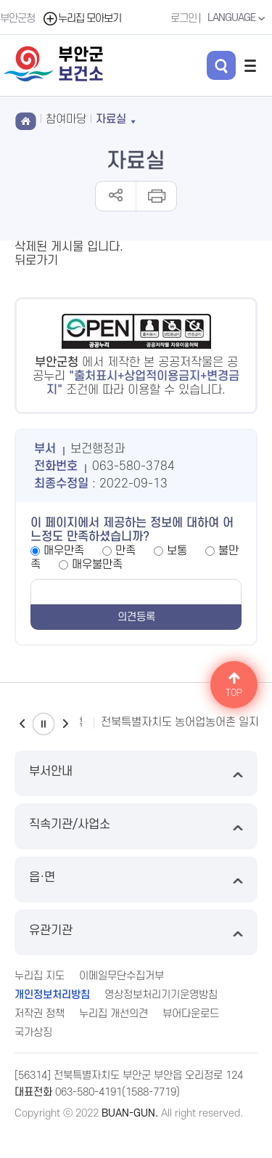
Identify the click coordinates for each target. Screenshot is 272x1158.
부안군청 (17, 18)
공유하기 (116, 196)
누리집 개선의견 (113, 1014)
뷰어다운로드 (190, 1014)
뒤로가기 (36, 260)
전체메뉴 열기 (250, 65)
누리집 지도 (40, 976)
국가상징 (33, 1033)
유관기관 (136, 932)
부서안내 (136, 773)
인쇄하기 (156, 196)
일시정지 (43, 724)
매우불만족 (97, 564)
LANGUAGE (237, 18)
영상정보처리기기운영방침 (161, 995)
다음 (65, 724)
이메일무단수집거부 (121, 976)
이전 (22, 724)
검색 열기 (221, 65)
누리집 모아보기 (81, 18)
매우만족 (64, 550)
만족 (125, 550)
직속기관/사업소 (136, 826)
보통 (177, 550)
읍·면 (136, 879)
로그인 (183, 18)
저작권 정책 (40, 1014)
